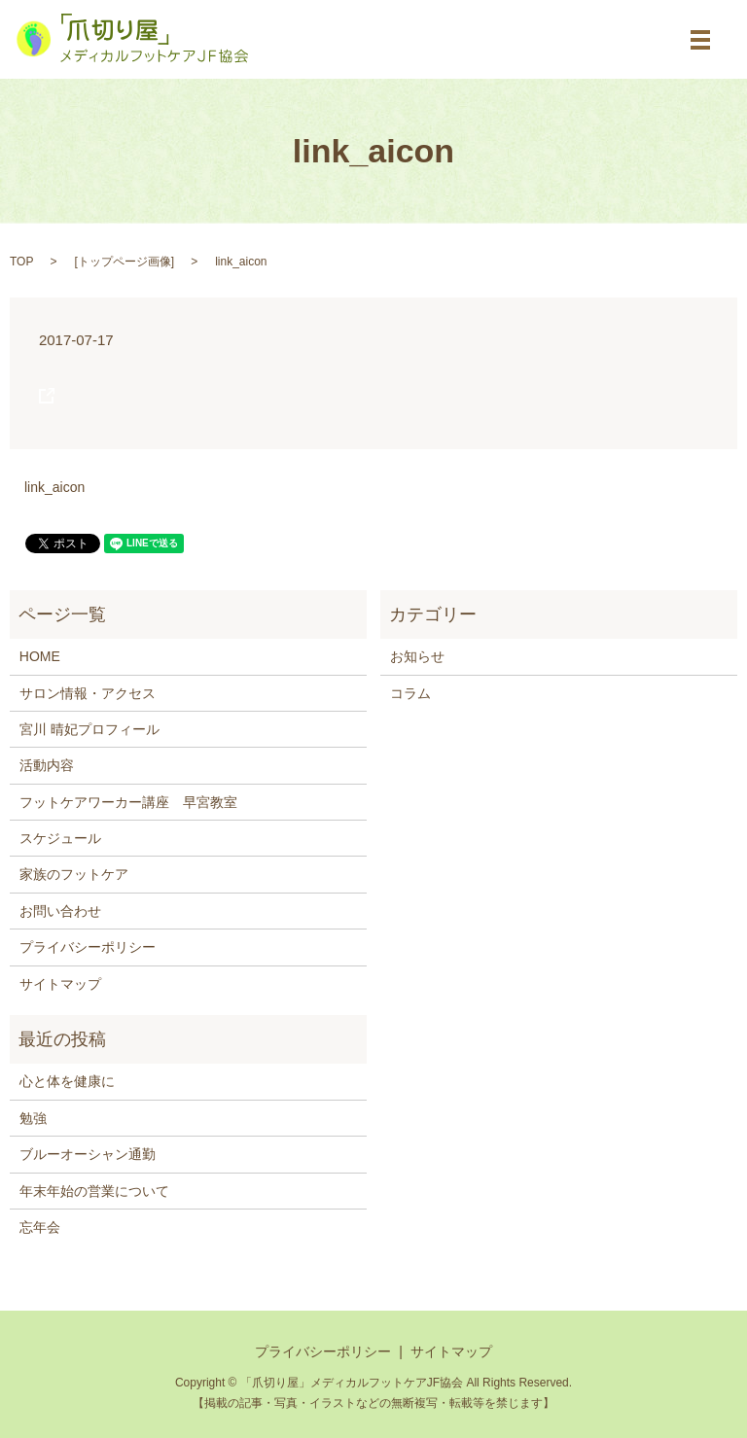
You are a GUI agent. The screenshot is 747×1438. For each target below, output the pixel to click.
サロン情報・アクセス (87, 693)
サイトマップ (60, 984)
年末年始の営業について (94, 1191)
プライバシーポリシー (87, 947)
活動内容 (46, 765)
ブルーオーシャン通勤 (87, 1154)
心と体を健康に (67, 1081)
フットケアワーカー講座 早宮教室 (128, 802)
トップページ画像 (124, 261)
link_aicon (54, 487)
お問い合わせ (60, 911)
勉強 (33, 1118)
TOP (21, 261)
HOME (39, 656)
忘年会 (39, 1227)
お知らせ (417, 656)
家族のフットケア (73, 874)
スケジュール (60, 838)
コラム (410, 693)
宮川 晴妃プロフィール (89, 729)
